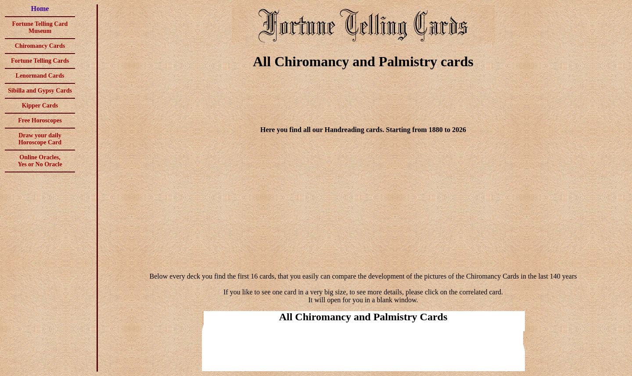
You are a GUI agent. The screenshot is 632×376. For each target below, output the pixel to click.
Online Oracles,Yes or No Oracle (40, 161)
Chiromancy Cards (40, 46)
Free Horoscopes (39, 120)
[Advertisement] (363, 99)
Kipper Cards (40, 105)
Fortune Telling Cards (40, 60)
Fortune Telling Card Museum (40, 27)
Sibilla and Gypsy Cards (40, 90)
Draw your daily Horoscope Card (39, 139)
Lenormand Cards (40, 75)
